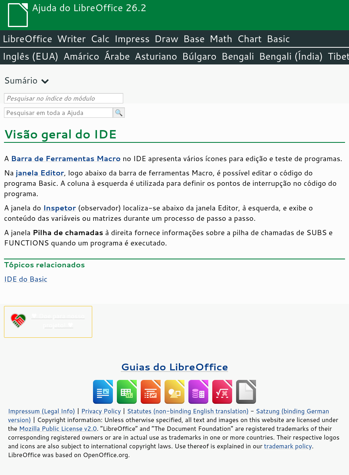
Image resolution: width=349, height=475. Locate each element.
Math (221, 38)
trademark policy (288, 446)
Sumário (21, 80)
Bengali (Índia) (291, 56)
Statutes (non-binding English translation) (187, 411)
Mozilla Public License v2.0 (58, 428)
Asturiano (156, 56)
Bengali (237, 56)
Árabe (117, 56)
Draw (166, 38)
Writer (71, 38)
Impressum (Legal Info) (41, 411)
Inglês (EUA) (30, 56)
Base (194, 38)
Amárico (81, 56)
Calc (100, 38)
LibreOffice (27, 38)
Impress (132, 38)
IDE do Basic (25, 279)
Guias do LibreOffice (174, 367)
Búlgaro (199, 56)
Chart (249, 38)
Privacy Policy (101, 411)
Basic (278, 38)
